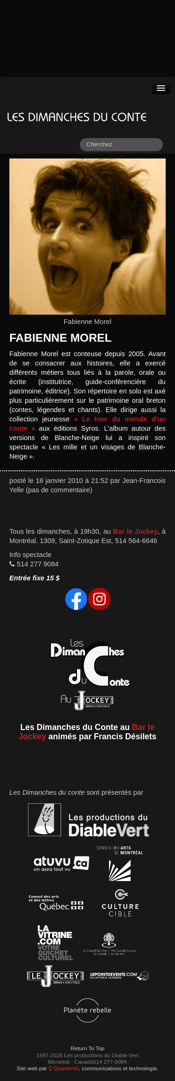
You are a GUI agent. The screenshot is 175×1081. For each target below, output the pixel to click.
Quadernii (64, 1068)
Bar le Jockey (135, 531)
